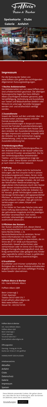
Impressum (7, 383)
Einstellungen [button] (9, 402)
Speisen (5, 387)
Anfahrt (5, 369)
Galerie (5, 380)
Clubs (4, 372)
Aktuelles (6, 365)
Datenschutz (7, 376)
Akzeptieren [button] (23, 402)
